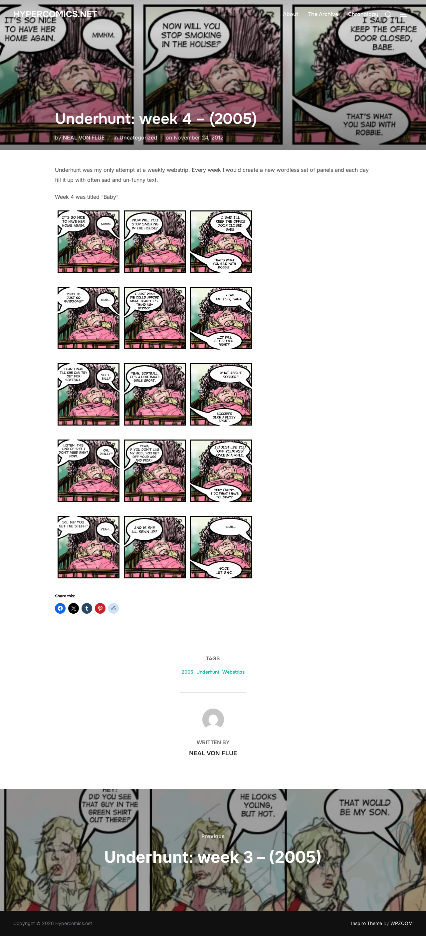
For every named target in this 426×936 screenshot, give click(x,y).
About (290, 14)
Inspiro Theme (366, 923)
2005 (187, 672)
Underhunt (207, 672)
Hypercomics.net (55, 14)
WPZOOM (401, 923)
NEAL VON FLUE (84, 137)
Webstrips (233, 672)
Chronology (363, 14)
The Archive (323, 14)
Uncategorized (138, 137)
